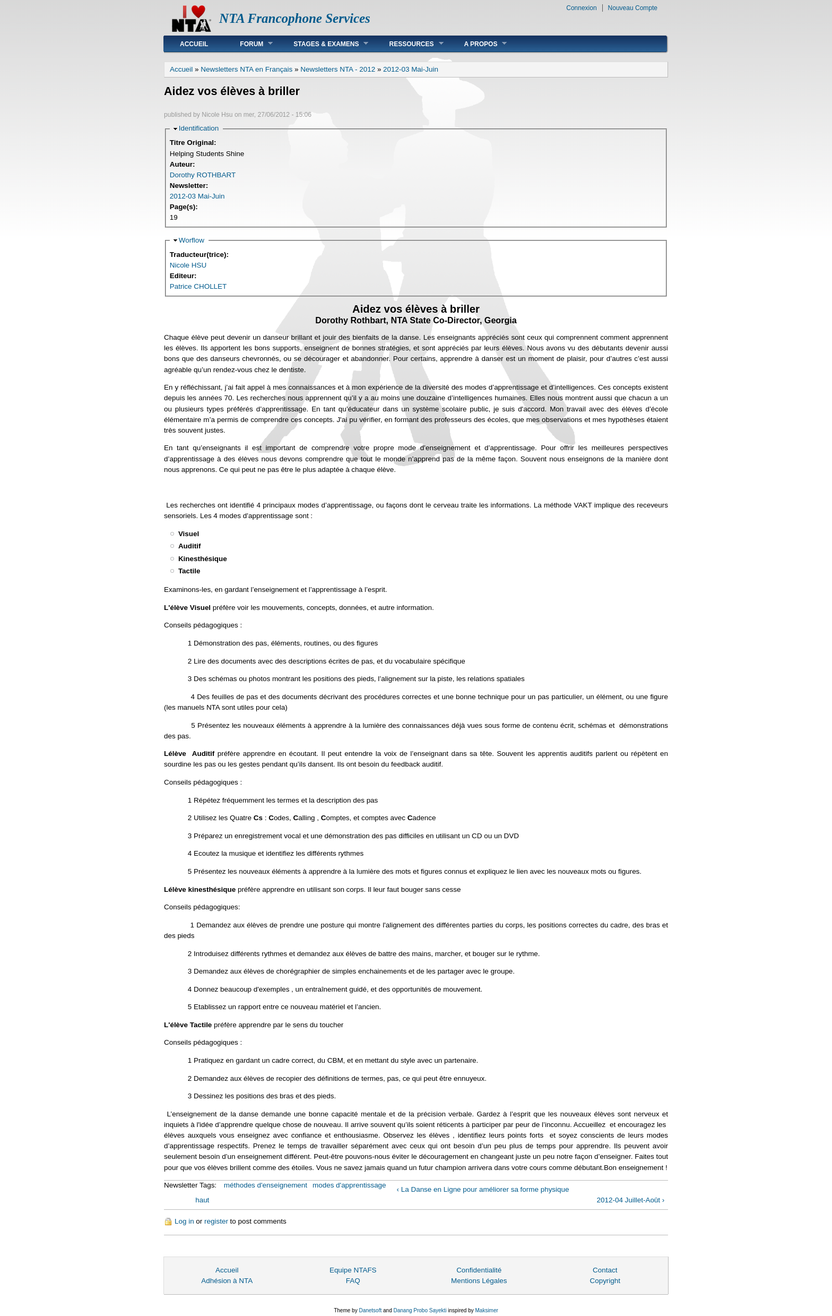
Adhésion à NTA (227, 1281)
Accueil (194, 44)
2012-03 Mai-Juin (410, 69)
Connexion (581, 8)
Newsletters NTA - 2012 (337, 69)
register (216, 1221)
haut (202, 1200)
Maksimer (486, 1310)
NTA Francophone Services (294, 18)
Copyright (605, 1281)
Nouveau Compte (632, 8)
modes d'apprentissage (349, 1185)
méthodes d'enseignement (265, 1185)
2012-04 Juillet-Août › (631, 1200)
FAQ (353, 1281)
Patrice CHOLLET (198, 286)
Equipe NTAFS (353, 1270)
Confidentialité (478, 1270)
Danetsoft (370, 1310)
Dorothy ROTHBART (203, 175)
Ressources (408, 44)
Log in (184, 1221)
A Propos (477, 44)
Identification (199, 128)
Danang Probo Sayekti (419, 1310)
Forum (248, 44)
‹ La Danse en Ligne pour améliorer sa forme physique (483, 1189)
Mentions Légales (479, 1281)
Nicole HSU (188, 265)
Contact (605, 1270)
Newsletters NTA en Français (246, 69)
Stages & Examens (323, 44)
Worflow (191, 240)
